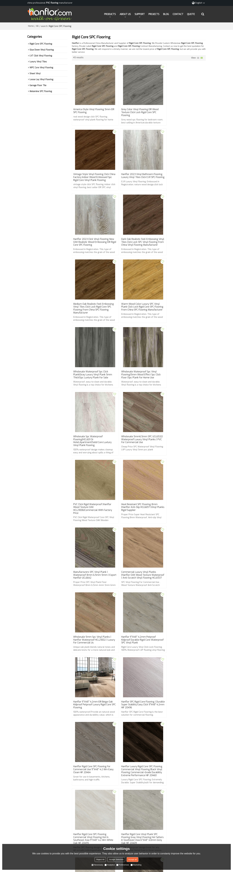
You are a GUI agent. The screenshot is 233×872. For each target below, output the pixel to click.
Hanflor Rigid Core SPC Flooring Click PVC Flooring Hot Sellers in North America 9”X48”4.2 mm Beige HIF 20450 (183, 660)
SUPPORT (140, 14)
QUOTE (191, 14)
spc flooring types (98, 766)
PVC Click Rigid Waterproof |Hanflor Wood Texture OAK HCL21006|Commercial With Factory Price (92, 387)
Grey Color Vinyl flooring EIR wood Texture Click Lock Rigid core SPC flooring (137, 112)
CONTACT (178, 14)
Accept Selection (116, 859)
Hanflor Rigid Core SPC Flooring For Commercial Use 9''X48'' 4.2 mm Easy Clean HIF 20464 (184, 522)
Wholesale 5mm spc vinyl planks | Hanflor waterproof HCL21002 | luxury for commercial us (137, 453)
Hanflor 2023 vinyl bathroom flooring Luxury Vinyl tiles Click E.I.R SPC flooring (92, 180)
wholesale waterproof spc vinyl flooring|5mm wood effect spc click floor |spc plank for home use (93, 317)
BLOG (166, 14)
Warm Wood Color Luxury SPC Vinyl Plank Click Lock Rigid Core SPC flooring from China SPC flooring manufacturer (137, 250)
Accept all (132, 859)
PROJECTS (153, 14)
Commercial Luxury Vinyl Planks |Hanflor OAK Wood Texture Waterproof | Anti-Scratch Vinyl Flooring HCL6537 (90, 455)
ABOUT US (125, 14)
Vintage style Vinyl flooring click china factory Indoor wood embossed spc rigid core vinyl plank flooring (183, 114)
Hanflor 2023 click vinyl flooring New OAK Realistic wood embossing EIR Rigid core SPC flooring (137, 180)
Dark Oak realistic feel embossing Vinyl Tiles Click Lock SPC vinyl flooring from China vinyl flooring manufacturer (182, 182)
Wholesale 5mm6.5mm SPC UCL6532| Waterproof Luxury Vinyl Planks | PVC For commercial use (182, 317)
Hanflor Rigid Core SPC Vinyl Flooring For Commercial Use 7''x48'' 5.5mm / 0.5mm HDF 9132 (184, 727)
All (37, 25)
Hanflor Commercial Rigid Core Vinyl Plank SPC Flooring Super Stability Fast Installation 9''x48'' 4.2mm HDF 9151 (92, 728)
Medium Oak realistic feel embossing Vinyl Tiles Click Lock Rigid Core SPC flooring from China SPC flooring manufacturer (93, 250)
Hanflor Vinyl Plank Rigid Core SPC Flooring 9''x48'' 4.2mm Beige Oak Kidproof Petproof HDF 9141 (136, 727)
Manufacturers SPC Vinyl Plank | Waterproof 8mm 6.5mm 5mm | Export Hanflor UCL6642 (181, 385)
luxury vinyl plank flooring (122, 766)
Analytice (110, 865)
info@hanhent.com (125, 818)
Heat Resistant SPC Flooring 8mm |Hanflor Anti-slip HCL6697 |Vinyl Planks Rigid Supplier (136, 385)
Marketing (136, 865)
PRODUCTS (110, 14)
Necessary (97, 865)
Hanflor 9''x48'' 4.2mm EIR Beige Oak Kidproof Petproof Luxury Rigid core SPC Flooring (93, 522)
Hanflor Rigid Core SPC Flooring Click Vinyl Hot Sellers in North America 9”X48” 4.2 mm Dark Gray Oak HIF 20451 (137, 660)
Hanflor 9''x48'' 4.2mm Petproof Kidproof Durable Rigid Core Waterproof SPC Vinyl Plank (181, 453)
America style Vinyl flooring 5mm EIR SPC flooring (92, 111)
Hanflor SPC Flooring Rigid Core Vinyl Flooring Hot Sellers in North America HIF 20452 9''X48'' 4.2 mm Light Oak (93, 658)
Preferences (122, 865)
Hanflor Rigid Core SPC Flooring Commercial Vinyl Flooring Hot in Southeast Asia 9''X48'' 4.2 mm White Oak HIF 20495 (138, 589)
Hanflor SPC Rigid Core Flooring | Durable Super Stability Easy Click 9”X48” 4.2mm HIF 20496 (136, 522)
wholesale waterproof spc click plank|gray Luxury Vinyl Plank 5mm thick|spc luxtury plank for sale (183, 249)
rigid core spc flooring (167, 766)
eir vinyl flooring (146, 766)
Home (31, 25)
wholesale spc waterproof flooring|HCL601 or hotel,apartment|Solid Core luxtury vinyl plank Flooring (137, 319)
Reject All (100, 859)
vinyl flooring (79, 766)
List (198, 57)
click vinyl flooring (190, 766)
